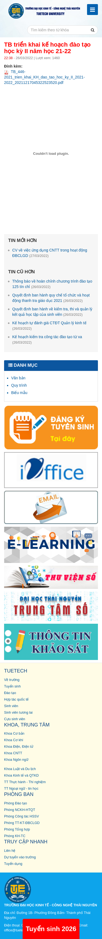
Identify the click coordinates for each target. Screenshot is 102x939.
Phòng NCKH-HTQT (19, 810)
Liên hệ (9, 851)
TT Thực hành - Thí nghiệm (25, 782)
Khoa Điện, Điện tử (18, 747)
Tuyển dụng (13, 864)
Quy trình (19, 385)
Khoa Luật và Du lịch (20, 769)
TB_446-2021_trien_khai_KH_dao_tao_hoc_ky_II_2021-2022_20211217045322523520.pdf (44, 77)
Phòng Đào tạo (15, 803)
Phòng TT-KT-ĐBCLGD (22, 823)
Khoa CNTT (13, 753)
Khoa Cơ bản (14, 733)
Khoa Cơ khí (13, 740)
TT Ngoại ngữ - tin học (21, 788)
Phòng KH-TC (14, 836)
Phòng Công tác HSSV (21, 816)
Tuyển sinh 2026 (51, 928)
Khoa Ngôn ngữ (16, 760)
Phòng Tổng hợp (17, 829)
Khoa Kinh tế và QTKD (21, 775)
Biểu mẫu (19, 392)
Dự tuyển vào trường (20, 857)
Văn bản (18, 378)
